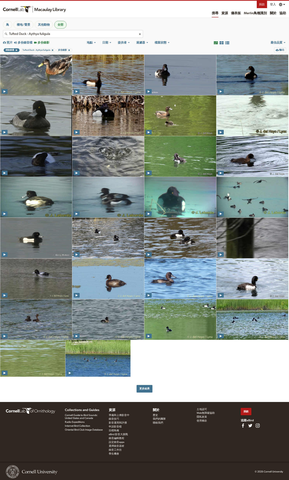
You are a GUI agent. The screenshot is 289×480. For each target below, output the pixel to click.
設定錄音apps (116, 442)
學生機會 (114, 454)
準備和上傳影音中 (119, 415)
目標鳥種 (114, 430)
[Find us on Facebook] (243, 425)
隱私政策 (202, 417)
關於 (273, 13)
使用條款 (202, 420)
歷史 (155, 415)
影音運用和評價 (118, 423)
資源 (224, 13)
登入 (273, 4)
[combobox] (73, 34)
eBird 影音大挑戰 (118, 434)
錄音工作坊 (115, 450)
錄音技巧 (114, 419)
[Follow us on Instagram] (257, 425)
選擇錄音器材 (116, 446)
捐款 (262, 4)
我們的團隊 (159, 419)
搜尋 (215, 13)
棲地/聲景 (23, 24)
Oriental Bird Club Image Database (84, 430)
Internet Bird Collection (77, 426)
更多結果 (144, 388)
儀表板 (236, 13)
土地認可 (202, 409)
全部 (60, 24)
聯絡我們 (158, 423)
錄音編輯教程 (116, 438)
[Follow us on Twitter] (250, 425)
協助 (282, 13)
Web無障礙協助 (206, 413)
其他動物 (44, 24)
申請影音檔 (115, 426)
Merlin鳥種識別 (255, 13)
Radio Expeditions (75, 422)
